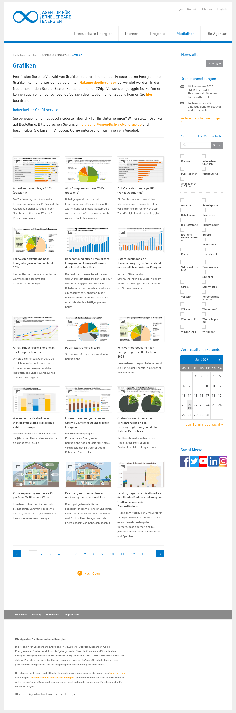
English (222, 9)
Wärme (185, 309)
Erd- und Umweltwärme (189, 237)
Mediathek (186, 33)
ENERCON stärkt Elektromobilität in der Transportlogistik (202, 93)
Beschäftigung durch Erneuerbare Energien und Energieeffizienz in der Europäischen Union (87, 263)
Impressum (72, 614)
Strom (185, 286)
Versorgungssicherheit (210, 298)
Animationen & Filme (189, 185)
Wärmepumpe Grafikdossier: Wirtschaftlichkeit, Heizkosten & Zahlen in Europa (33, 422)
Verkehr (186, 296)
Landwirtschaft (210, 256)
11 (122, 554)
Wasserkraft (209, 309)
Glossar (207, 9)
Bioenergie (208, 215)
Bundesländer (210, 224)
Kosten (185, 254)
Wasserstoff (188, 319)
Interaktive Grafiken (209, 162)
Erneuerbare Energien (93, 33)
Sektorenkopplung (189, 268)
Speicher (207, 276)
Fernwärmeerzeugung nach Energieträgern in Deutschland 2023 (137, 352)
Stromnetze (209, 286)
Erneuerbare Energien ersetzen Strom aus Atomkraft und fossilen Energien (87, 422)
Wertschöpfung (210, 320)
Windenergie (188, 331)
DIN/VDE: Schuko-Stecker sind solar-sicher (204, 108)
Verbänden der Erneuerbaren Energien (51, 677)
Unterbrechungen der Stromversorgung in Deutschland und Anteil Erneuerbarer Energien (139, 263)
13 (144, 554)
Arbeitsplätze (210, 205)
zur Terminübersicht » (204, 424)
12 (133, 554)
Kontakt (192, 9)
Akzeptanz (187, 205)
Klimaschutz (209, 244)
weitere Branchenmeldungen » (200, 119)
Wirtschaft (208, 331)
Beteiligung (188, 215)
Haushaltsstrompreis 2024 (82, 347)
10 (112, 554)
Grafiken (77, 55)
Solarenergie (210, 267)
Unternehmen (117, 672)
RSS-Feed (21, 614)
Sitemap (36, 614)
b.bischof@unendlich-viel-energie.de (112, 124)
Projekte (157, 33)
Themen (131, 33)
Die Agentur (216, 33)
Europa (206, 234)
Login (179, 9)
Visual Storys (210, 173)
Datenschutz (53, 614)
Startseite (48, 55)
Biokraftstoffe (189, 224)
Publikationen (189, 173)
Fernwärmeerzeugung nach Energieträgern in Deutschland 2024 (33, 263)
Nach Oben (92, 573)
